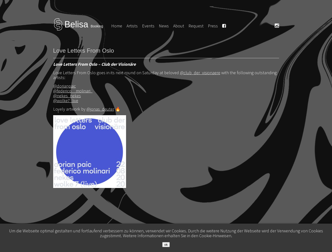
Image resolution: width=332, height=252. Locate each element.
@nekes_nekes (67, 95)
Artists (132, 26)
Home (116, 26)
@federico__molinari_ (73, 91)
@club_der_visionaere (200, 72)
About (178, 26)
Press (213, 26)
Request (196, 26)
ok (166, 244)
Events (148, 26)
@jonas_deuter (100, 109)
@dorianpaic (64, 86)
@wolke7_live (65, 100)
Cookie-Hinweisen (215, 235)
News (164, 26)
